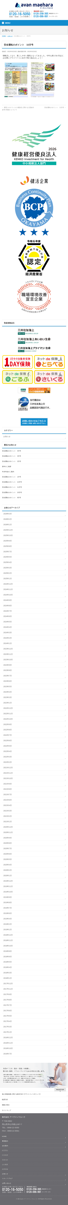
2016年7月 (7, 1054)
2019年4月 (7, 919)
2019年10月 (8, 892)
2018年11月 (8, 940)
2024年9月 (7, 600)
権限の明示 (6, 1105)
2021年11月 (8, 773)
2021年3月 (7, 811)
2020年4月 (7, 865)
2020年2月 (7, 870)
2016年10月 (8, 1048)
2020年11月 (8, 832)
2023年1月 (7, 703)
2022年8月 (7, 730)
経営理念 (5, 1150)
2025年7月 (7, 552)
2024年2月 (7, 638)
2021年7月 (7, 794)
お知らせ (6, 436)
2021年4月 (7, 805)
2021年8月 (7, 789)
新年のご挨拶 (6, 466)
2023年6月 (7, 681)
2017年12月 (8, 983)
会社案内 (5, 1146)
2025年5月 (7, 557)
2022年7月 (7, 735)
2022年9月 (7, 724)
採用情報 (5, 1169)
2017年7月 (7, 1005)
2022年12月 (8, 708)
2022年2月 (7, 762)
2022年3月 (7, 757)
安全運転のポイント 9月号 (11, 497)
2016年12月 (8, 1037)
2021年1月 (7, 822)
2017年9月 (7, 994)
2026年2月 (7, 519)
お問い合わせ (6, 1183)
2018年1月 (7, 978)
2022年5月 (7, 746)
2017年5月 (7, 1016)
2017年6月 (7, 1011)
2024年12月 (8, 584)
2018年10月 (8, 946)
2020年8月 (7, 843)
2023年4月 (7, 692)
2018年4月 (7, 967)
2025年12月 (8, 530)
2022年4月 (7, 751)
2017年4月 (7, 1021)
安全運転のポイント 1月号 (11, 477)
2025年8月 (7, 546)
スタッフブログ (7, 1178)
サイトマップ (6, 1110)
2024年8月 (7, 606)
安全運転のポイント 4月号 (11, 451)
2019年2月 (7, 924)
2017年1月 (7, 1032)
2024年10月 (8, 595)
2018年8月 (7, 951)
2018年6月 (7, 957)
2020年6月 (7, 854)
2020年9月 (7, 838)
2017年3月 (7, 1027)
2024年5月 (7, 622)
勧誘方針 (5, 1099)
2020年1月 (7, 876)
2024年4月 (7, 627)
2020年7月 (7, 848)
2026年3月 (7, 514)
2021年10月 (8, 778)
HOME (4, 1136)
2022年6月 (7, 740)
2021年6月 (7, 800)
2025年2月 (7, 573)
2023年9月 (7, 665)
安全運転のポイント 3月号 (11, 456)
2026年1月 (7, 525)
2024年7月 (7, 611)
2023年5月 (7, 686)
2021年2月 (7, 816)
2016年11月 (8, 1043)
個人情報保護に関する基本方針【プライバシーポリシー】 (21, 1094)
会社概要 (5, 1164)
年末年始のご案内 (8, 472)
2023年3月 (7, 697)
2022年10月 (8, 719)
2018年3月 (7, 973)
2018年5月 (7, 962)
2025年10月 (8, 535)
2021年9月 (7, 784)
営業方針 (5, 1160)
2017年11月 (8, 989)
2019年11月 (8, 886)
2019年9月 (7, 897)
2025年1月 (7, 579)
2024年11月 (8, 589)
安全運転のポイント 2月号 (11, 461)
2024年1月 (7, 643)
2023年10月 (8, 660)
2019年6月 (7, 913)
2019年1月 (7, 930)
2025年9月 (7, 541)
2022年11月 (8, 714)
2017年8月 (7, 1000)
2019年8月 (7, 902)
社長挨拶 (5, 1155)
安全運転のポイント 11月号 (55, 107)
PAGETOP (60, 1089)
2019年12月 (8, 881)
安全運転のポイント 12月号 (12, 482)
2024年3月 (7, 633)
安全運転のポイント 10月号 (12, 492)
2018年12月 (8, 935)
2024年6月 (7, 616)
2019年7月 (7, 908)
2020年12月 (8, 827)
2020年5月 (7, 859)
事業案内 (5, 1141)
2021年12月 (8, 768)
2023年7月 (7, 676)
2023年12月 (8, 649)
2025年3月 (7, 568)
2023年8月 (7, 670)
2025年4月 (7, 562)
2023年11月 (8, 654)
